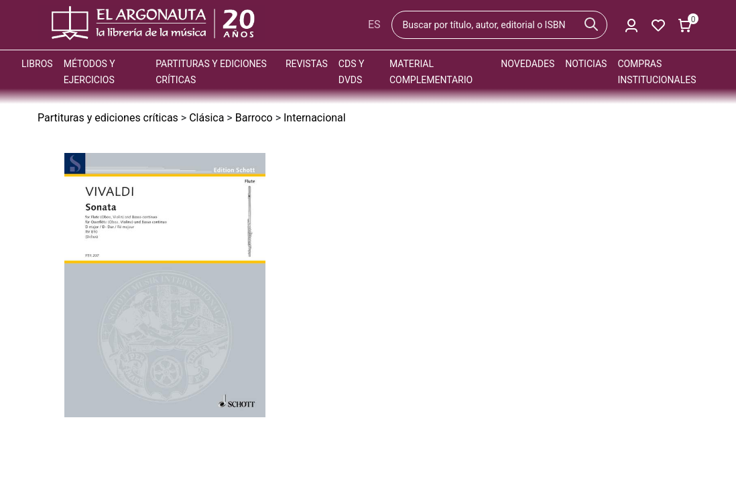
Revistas (307, 63)
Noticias (586, 63)
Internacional (315, 117)
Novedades (527, 63)
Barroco (254, 117)
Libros (37, 63)
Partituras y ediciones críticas (108, 117)
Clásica (206, 117)
